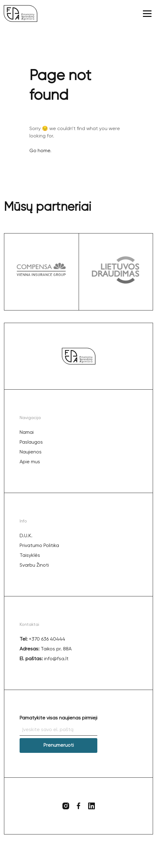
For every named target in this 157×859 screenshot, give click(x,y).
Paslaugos (31, 442)
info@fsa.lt (56, 659)
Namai (27, 432)
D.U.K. (26, 536)
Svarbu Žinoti (34, 565)
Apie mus (30, 462)
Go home (39, 150)
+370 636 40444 (47, 639)
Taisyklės (30, 555)
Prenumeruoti (58, 745)
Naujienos (31, 452)
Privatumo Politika (39, 545)
